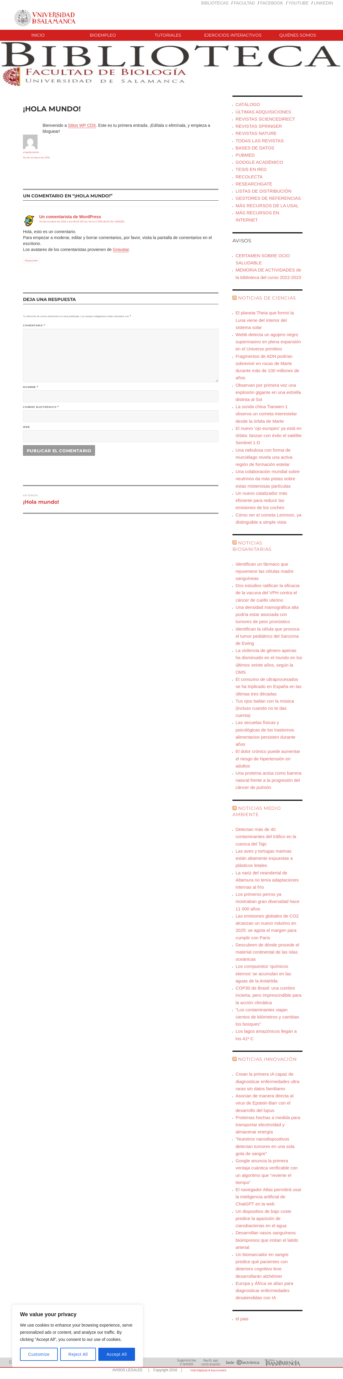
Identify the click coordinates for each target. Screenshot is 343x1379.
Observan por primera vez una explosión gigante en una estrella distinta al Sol (268, 392)
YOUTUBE (298, 3)
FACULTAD (244, 3)
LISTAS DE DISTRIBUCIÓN (263, 191)
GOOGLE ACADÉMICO (259, 162)
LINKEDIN (323, 3)
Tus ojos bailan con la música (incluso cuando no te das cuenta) (264, 708)
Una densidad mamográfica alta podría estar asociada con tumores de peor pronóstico (267, 614)
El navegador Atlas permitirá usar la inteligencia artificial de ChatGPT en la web (268, 1196)
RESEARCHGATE (253, 183)
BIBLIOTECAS (215, 3)
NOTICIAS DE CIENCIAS (267, 298)
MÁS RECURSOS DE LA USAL (267, 205)
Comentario (34, 325)
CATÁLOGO (247, 104)
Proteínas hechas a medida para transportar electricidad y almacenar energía (267, 1124)
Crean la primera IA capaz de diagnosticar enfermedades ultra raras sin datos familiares (267, 1081)
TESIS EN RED (250, 169)
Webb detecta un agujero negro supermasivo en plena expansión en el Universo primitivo (268, 341)
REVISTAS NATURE (256, 133)
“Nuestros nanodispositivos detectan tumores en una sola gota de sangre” (264, 1146)
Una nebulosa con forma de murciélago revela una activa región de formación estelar (263, 457)
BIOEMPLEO (103, 35)
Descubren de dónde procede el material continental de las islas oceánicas (267, 952)
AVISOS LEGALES (127, 1370)
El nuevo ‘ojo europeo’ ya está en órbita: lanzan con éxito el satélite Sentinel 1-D (268, 435)
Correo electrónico (41, 406)
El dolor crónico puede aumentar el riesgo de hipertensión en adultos (267, 758)
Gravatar (121, 249)
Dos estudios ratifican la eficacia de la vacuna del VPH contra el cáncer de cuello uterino (267, 592)
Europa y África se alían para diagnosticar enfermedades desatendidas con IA (264, 1290)
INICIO (38, 35)
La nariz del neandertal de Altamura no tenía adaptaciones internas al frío (267, 880)
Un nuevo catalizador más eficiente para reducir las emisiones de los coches (261, 500)
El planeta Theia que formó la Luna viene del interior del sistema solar (264, 320)
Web (26, 426)
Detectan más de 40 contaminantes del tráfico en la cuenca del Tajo (265, 836)
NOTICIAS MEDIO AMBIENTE (256, 811)
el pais (241, 1318)
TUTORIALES (168, 35)
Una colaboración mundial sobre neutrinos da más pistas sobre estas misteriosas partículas (267, 478)
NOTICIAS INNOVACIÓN (267, 1059)
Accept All (116, 1354)
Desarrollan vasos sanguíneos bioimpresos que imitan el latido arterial (266, 1239)
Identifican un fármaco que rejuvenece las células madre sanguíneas (264, 571)
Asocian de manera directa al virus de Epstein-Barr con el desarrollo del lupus (264, 1103)
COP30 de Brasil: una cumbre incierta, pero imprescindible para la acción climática (268, 995)
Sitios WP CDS (82, 125)
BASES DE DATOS (254, 147)
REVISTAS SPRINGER (258, 126)
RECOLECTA (249, 176)
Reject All (78, 1354)
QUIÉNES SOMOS (297, 35)
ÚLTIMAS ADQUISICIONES (263, 111)
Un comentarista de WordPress (70, 216)
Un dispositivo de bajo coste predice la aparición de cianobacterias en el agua (263, 1218)
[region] (77, 1336)
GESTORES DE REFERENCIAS (268, 198)
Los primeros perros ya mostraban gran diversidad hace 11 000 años (267, 901)
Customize (39, 1354)
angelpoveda (31, 152)
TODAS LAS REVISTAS (259, 140)
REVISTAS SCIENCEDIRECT (265, 118)
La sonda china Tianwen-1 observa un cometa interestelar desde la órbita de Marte (266, 413)
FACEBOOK (271, 3)
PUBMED (244, 154)
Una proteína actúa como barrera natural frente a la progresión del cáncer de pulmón (268, 780)
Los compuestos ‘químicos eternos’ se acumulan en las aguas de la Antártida (263, 973)
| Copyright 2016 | (164, 1370)
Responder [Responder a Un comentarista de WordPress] (31, 260)
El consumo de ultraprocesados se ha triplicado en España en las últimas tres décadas (268, 686)
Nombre (30, 387)
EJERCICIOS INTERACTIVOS (233, 35)
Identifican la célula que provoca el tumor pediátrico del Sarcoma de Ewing (267, 636)
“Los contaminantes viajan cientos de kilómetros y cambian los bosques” (267, 1017)
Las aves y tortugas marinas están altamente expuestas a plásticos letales (264, 858)
